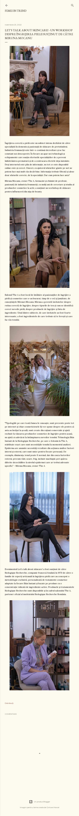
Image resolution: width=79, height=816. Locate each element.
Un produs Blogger (39, 802)
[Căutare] (72, 5)
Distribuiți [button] (9, 703)
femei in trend (15, 10)
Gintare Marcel (53, 807)
